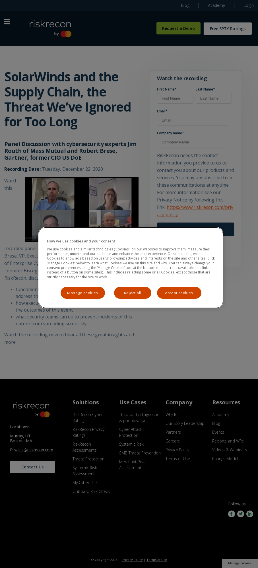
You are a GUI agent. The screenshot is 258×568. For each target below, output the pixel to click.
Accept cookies (179, 292)
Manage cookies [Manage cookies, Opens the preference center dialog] (82, 292)
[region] (130, 267)
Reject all (132, 292)
